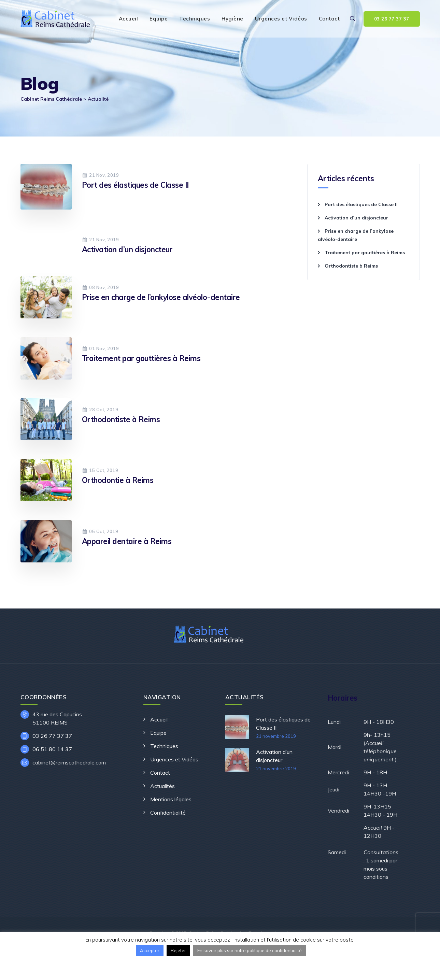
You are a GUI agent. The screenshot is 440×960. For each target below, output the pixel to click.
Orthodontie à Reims (118, 480)
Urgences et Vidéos (281, 18)
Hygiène (232, 18)
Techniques (194, 18)
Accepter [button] (149, 950)
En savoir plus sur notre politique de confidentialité (249, 950)
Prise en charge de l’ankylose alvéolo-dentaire (161, 297)
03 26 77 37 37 (391, 19)
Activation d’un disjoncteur (127, 249)
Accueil (128, 18)
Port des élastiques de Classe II (135, 185)
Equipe (159, 18)
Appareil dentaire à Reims (127, 541)
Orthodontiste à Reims (121, 419)
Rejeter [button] (178, 950)
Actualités (162, 786)
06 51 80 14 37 (52, 749)
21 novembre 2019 (276, 736)
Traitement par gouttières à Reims (141, 358)
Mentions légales (170, 799)
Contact (329, 18)
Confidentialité (168, 812)
